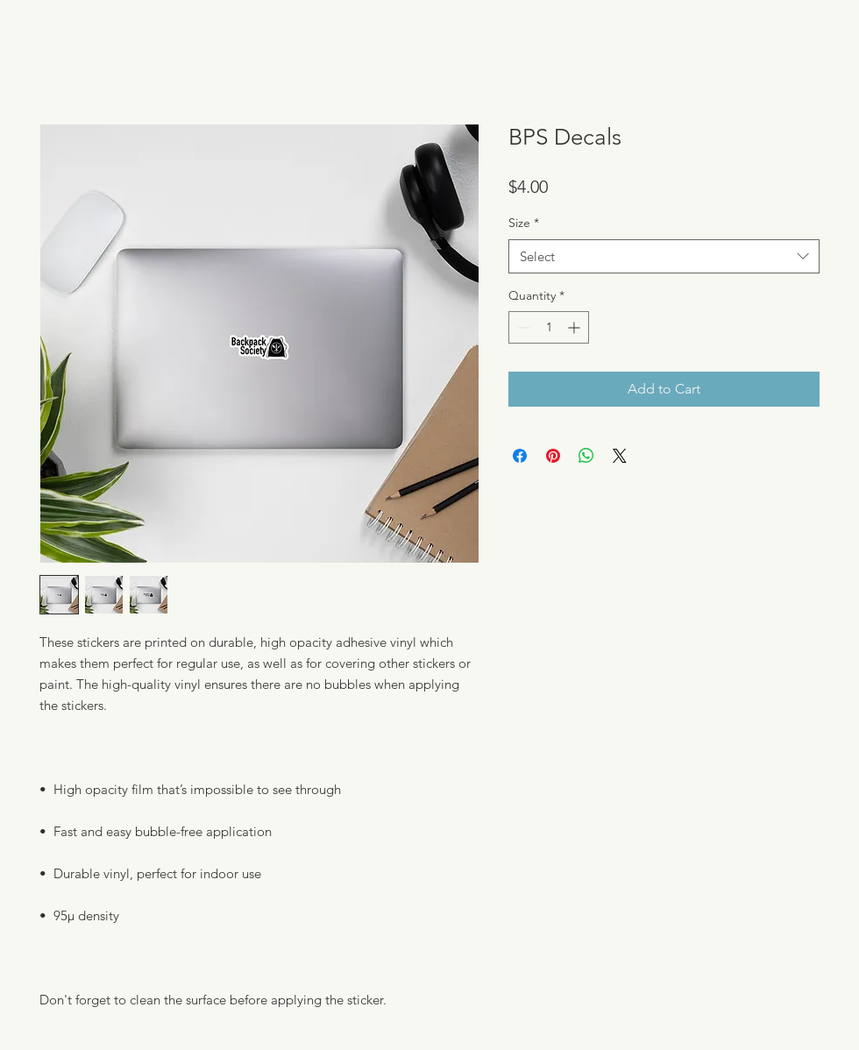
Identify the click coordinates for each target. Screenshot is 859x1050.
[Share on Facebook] (519, 455)
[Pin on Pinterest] (553, 455)
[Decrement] (522, 327)
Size (523, 223)
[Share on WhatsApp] (586, 455)
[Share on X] (619, 455)
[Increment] (575, 327)
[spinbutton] (548, 327)
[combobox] (664, 256)
